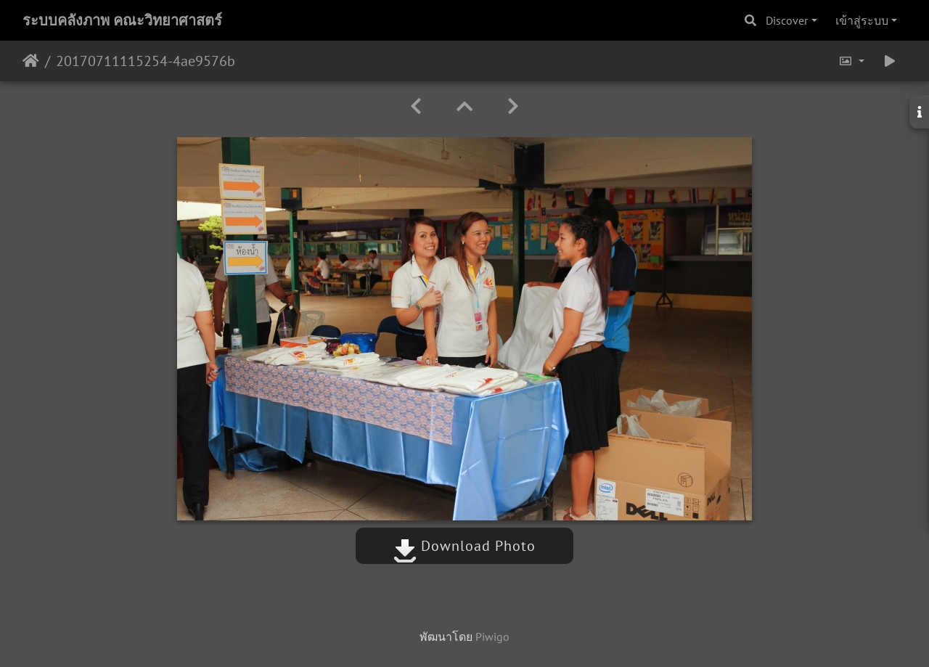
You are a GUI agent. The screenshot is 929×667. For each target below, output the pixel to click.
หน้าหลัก (30, 61)
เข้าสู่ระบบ (861, 20)
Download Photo (464, 545)
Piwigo (492, 636)
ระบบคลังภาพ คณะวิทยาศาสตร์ (122, 20)
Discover (787, 20)
